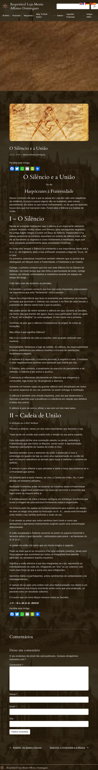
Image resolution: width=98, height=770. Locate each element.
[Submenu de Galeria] (63, 15)
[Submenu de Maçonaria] (33, 15)
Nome (13, 694)
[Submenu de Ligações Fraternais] (83, 15)
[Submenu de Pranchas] (21, 15)
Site (11, 718)
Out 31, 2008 (14, 155)
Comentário (16, 665)
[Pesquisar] (94, 6)
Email (13, 706)
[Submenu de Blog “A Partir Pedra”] (54, 15)
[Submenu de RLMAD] (10, 15)
